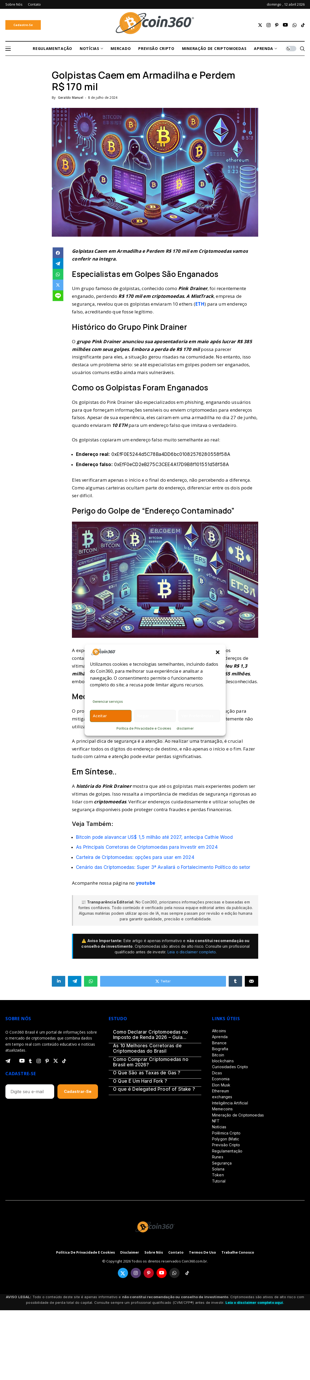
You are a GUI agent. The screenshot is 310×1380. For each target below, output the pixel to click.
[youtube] (285, 25)
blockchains (223, 1061)
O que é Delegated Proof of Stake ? (154, 1089)
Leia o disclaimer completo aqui (254, 1302)
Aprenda (220, 1036)
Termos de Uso (202, 1252)
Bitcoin (218, 1055)
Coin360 (149, 902)
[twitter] (260, 25)
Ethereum (220, 1091)
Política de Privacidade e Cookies (143, 728)
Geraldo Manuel (70, 98)
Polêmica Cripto (226, 1133)
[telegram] (7, 1061)
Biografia (220, 1048)
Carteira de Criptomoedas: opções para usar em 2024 (135, 857)
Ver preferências (197, 715)
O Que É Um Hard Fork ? (140, 1081)
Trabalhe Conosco (237, 1252)
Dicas (217, 1073)
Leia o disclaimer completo (191, 952)
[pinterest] (276, 25)
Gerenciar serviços (108, 702)
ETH (200, 304)
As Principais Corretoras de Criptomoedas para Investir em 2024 (147, 847)
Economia (220, 1079)
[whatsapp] (295, 25)
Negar (143, 715)
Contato (176, 1252)
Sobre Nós (153, 1252)
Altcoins (219, 1030)
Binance (219, 1043)
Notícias (219, 1127)
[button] (217, 652)
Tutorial (218, 1181)
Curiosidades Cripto (230, 1066)
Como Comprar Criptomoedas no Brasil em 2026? (150, 1062)
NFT (216, 1121)
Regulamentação (227, 1151)
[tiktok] (303, 25)
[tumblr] (30, 1061)
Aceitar (100, 715)
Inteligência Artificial (230, 1103)
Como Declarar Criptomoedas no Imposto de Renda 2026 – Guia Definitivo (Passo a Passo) (150, 1034)
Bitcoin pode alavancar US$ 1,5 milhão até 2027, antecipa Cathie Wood (154, 837)
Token (218, 1175)
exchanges (222, 1097)
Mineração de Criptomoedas (238, 1115)
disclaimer (185, 728)
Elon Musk (221, 1085)
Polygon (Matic (225, 1139)
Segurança (222, 1163)
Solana (218, 1169)
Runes (217, 1157)
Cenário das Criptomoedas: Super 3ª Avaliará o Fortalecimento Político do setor (163, 867)
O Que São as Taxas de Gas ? (147, 1072)
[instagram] (269, 25)
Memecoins (222, 1109)
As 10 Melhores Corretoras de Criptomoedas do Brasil (147, 1048)
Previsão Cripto (226, 1145)
